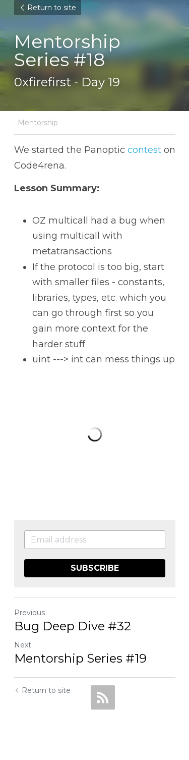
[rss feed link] (103, 697)
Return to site (47, 7)
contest (144, 149)
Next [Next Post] (22, 644)
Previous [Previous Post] (29, 612)
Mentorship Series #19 (80, 658)
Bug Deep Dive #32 (72, 626)
